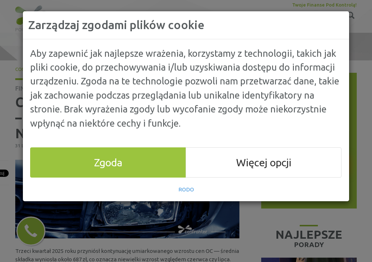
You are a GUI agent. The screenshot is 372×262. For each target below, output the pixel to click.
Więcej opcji (263, 162)
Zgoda (108, 162)
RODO (186, 189)
